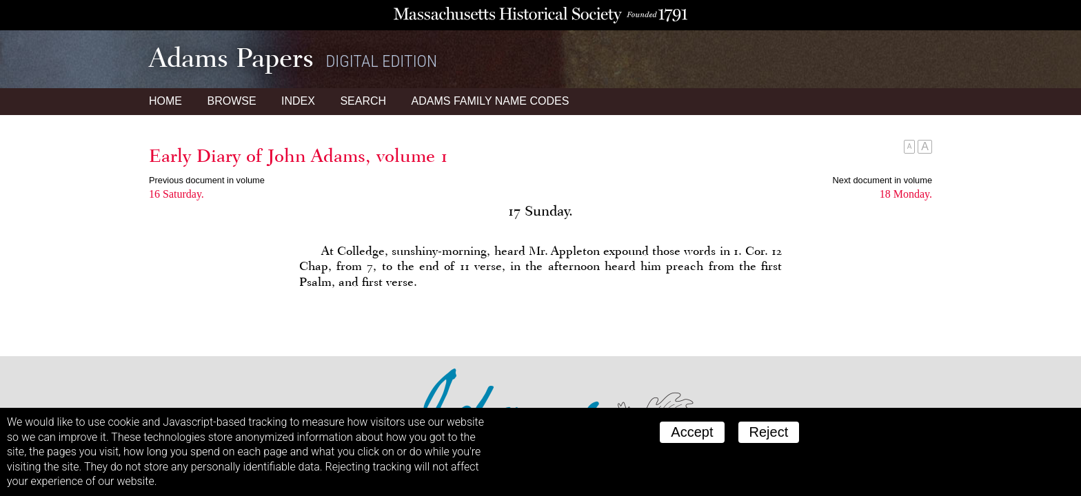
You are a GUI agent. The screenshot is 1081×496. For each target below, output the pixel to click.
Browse (231, 101)
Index (298, 101)
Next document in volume (882, 180)
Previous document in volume (207, 180)
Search (363, 101)
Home (165, 101)
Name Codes (490, 101)
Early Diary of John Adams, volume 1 (298, 156)
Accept (692, 432)
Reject (769, 432)
